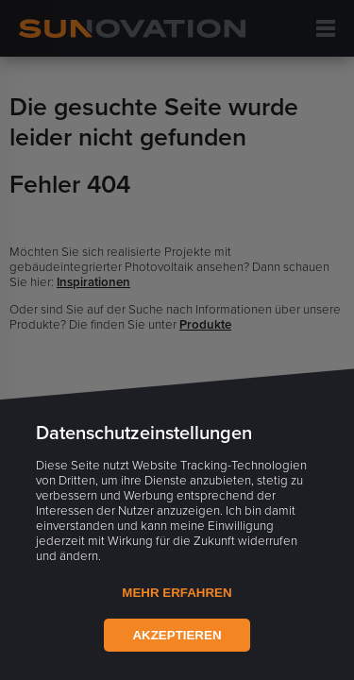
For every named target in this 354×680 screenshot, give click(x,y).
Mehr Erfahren (176, 593)
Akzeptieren (176, 635)
